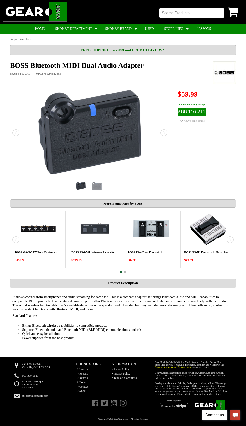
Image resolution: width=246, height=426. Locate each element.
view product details (192, 120)
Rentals (82, 378)
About (81, 391)
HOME (40, 29)
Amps (13, 39)
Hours (81, 382)
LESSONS (204, 29)
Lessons (82, 369)
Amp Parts (25, 39)
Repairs (82, 373)
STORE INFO (173, 29)
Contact (82, 386)
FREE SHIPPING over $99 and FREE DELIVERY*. (122, 50)
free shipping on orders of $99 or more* (173, 367)
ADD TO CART (192, 111)
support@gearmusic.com (35, 395)
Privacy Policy (121, 373)
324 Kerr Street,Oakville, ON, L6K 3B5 (36, 365)
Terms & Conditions (124, 378)
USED (149, 29)
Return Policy (120, 369)
